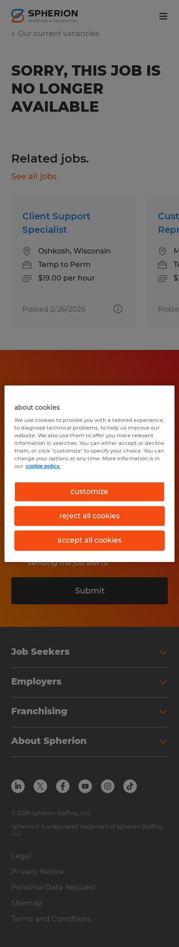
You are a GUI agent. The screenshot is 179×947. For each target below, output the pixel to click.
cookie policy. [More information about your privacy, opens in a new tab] (43, 466)
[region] (89, 473)
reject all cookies (89, 516)
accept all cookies (89, 540)
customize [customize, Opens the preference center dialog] (89, 491)
